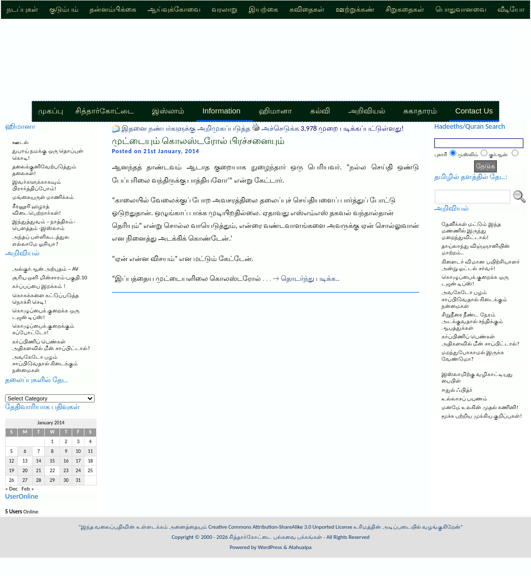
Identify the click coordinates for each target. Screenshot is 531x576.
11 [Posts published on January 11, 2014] (90, 451)
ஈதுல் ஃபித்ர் (457, 390)
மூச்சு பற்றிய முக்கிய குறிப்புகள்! (481, 416)
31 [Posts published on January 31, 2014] (78, 480)
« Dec (11, 488)
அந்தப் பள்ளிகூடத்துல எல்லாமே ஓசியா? (41, 240)
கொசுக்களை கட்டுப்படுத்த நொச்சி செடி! (45, 298)
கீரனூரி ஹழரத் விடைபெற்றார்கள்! (36, 209)
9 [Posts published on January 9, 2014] (66, 451)
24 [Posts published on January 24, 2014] (78, 471)
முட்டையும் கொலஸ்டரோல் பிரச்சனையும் (198, 141)
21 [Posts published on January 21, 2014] (38, 471)
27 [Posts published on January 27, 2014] (24, 480)
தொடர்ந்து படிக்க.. (310, 278)
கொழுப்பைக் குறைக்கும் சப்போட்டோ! (43, 329)
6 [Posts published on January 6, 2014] (25, 451)
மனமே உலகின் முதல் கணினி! (479, 407)
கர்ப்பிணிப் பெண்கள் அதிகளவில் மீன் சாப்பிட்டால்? (51, 345)
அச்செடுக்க (280, 128)
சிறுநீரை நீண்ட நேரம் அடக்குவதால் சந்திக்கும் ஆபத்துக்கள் (472, 321)
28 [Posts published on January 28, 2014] (38, 480)
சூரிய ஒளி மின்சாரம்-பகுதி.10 (49, 277)
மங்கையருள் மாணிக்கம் (43, 197)
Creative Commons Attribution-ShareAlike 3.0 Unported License (280, 527)
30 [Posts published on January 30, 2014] (66, 480)
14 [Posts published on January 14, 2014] (38, 461)
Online (21, 511)
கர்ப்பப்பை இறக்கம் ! (39, 286)
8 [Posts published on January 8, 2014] (52, 451)
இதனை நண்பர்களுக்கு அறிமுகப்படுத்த (186, 128)
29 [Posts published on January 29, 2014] (52, 480)
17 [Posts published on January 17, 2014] (78, 461)
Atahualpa (299, 547)
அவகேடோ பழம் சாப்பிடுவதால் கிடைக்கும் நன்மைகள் (45, 363)
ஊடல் (20, 142)
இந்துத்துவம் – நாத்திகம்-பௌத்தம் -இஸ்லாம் (43, 225)
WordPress (270, 547)
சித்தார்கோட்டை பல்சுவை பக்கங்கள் (275, 537)
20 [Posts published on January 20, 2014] (24, 471)
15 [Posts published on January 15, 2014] (52, 461)
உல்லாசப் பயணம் (464, 398)
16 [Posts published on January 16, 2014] (66, 461)
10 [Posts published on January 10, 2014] (78, 451)
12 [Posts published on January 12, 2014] (11, 461)
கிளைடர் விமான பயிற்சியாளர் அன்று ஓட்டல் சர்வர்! (480, 265)
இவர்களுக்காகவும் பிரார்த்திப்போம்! (36, 185)
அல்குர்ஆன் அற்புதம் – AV (45, 269)
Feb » (28, 488)
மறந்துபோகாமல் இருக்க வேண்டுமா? (473, 355)
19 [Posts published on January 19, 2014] (11, 471)
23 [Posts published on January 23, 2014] (66, 471)
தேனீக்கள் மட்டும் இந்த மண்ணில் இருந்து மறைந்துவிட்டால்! (471, 231)
